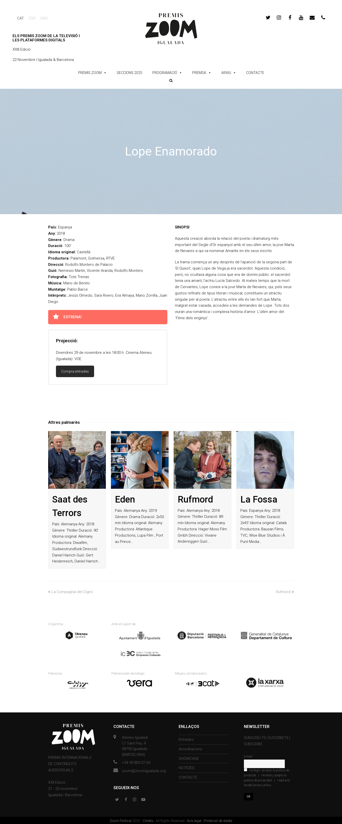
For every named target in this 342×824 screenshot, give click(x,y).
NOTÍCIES (186, 767)
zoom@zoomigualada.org (144, 770)
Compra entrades (75, 371)
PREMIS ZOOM (90, 73)
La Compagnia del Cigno (70, 592)
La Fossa (258, 499)
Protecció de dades (218, 820)
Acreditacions (190, 748)
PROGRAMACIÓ (164, 73)
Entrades (186, 738)
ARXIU (226, 73)
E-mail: (248, 756)
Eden (125, 499)
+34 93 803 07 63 (136, 762)
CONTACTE (255, 73)
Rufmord (195, 499)
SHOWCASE (189, 757)
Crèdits (148, 820)
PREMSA (199, 73)
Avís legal (194, 820)
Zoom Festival (121, 820)
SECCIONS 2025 (129, 73)
